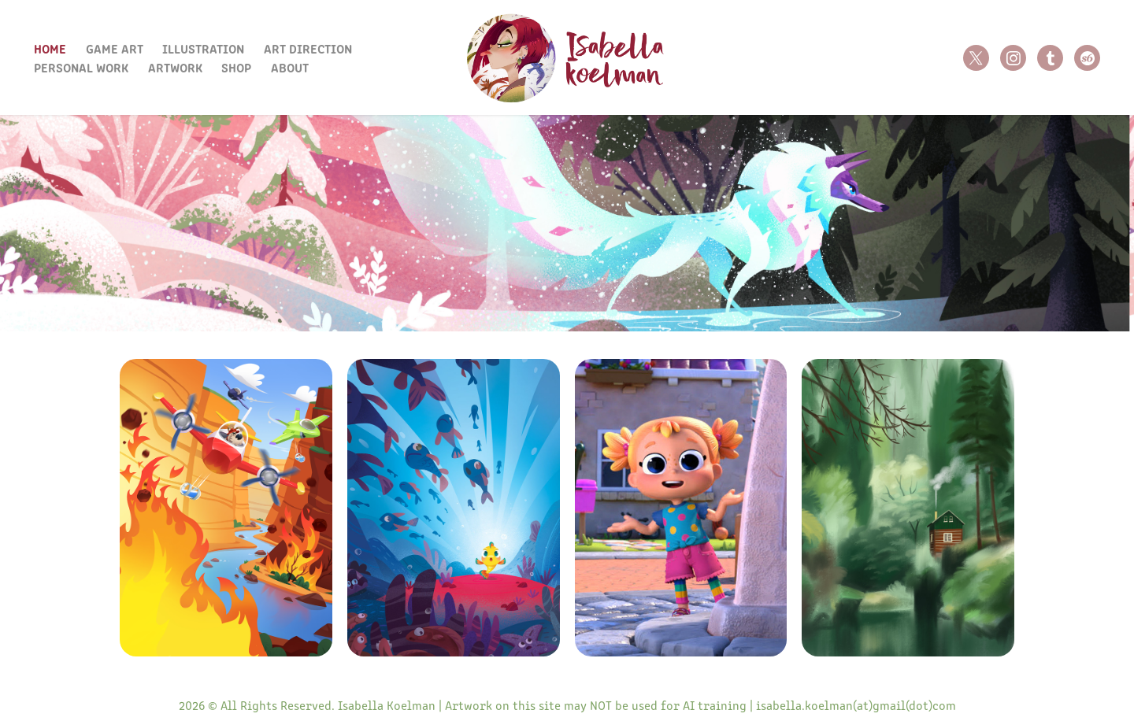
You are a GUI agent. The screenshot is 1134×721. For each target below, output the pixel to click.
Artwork (175, 67)
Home (50, 48)
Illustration (203, 48)
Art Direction (308, 48)
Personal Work (81, 67)
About (290, 67)
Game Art (114, 48)
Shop (236, 67)
